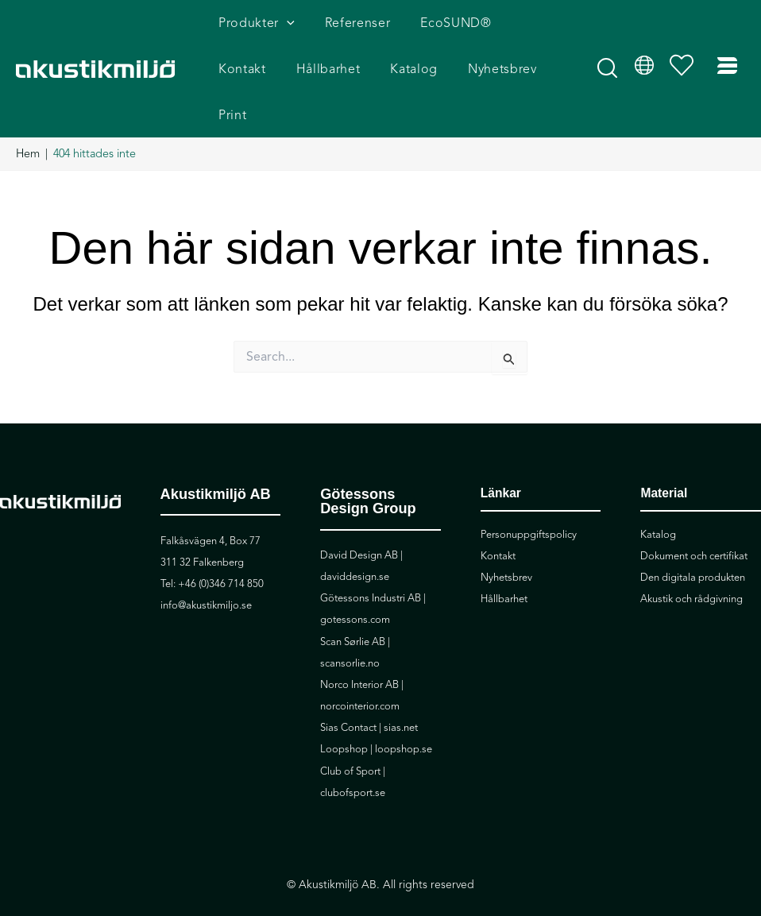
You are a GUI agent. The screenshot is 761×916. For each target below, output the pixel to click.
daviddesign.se (354, 544)
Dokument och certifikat (693, 523)
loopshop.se (403, 716)
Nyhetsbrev (506, 545)
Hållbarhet (504, 566)
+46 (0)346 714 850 (221, 551)
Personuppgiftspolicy (529, 502)
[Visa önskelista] (685, 52)
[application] (284, 28)
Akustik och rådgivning (691, 566)
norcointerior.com (360, 673)
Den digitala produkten (692, 545)
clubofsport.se (352, 760)
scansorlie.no (350, 630)
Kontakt (498, 523)
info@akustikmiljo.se (206, 572)
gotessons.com (355, 587)
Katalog (658, 502)
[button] (608, 57)
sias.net (401, 695)
